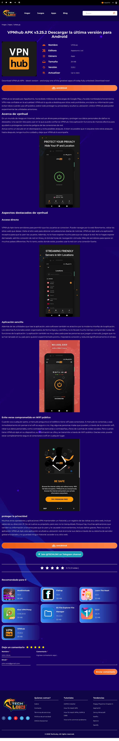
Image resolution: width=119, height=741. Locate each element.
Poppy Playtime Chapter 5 (103, 706)
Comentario (42, 653)
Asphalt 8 (96, 710)
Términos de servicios (42, 715)
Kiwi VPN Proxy (25, 611)
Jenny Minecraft (99, 715)
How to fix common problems (75, 722)
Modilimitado (23, 592)
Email (5, 662)
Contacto (37, 710)
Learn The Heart (103, 592)
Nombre (6, 653)
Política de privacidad (42, 719)
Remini (96, 724)
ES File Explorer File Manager (66, 611)
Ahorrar (59, 88)
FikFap (59, 592)
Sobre (36, 706)
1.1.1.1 (97, 611)
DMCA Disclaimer (41, 724)
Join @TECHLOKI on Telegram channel (59, 555)
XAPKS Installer (69, 706)
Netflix (95, 719)
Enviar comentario (105, 673)
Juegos (41, 13)
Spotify (95, 728)
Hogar (28, 13)
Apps (54, 13)
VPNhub (21, 630)
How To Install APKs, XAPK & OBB (74, 716)
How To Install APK (71, 710)
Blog (66, 13)
